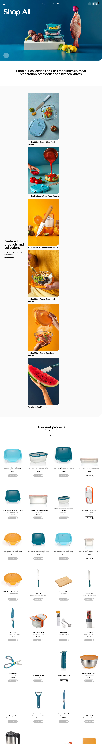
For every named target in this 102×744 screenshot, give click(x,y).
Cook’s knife (13, 632)
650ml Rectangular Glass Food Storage (38, 551)
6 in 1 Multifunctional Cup (89, 510)
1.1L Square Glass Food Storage (12, 468)
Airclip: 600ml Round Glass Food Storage (41, 300)
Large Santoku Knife (38, 675)
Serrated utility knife (63, 714)
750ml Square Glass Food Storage (63, 551)
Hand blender (63, 632)
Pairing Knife (12, 716)
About (52, 4)
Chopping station (63, 591)
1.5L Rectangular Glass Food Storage (64, 468)
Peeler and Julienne (38, 714)
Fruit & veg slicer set (38, 632)
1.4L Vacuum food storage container (38, 468)
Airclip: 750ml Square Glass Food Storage (41, 143)
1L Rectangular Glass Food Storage (12, 510)
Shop (43, 4)
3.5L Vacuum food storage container (38, 510)
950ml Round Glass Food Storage (12, 591)
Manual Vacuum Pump (64, 675)
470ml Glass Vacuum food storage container (63, 509)
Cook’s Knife (89, 593)
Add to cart (89, 475)
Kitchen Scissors (12, 673)
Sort (51, 436)
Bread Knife (38, 593)
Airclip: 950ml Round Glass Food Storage (41, 354)
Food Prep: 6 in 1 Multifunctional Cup (43, 247)
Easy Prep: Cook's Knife (37, 407)
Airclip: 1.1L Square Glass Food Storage (43, 196)
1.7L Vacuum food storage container (89, 468)
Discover (60, 4)
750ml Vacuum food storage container (89, 551)
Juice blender (89, 632)
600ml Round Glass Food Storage (12, 551)
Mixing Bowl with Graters (89, 673)
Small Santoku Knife (89, 716)
